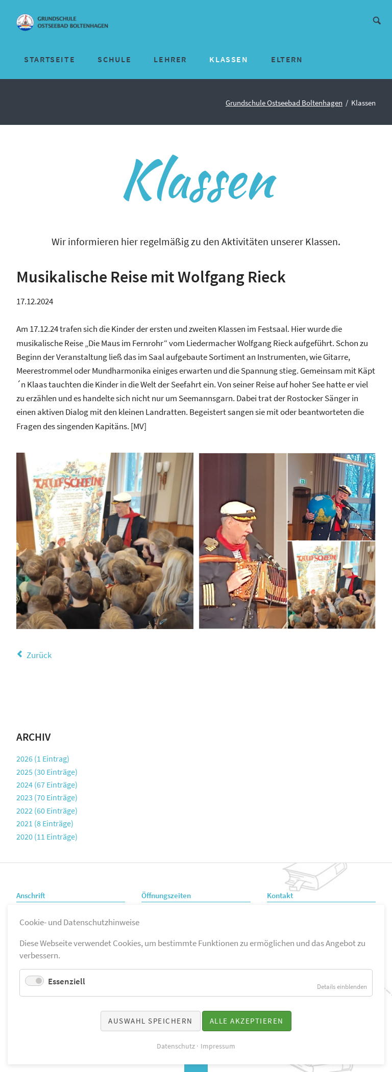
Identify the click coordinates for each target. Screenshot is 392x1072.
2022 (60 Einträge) (47, 810)
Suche (377, 19)
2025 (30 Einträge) (47, 772)
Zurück (39, 655)
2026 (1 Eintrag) (42, 758)
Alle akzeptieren (247, 1021)
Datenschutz (176, 1046)
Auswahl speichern (150, 1021)
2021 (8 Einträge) (45, 823)
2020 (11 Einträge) (47, 836)
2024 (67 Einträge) (47, 784)
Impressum (218, 1046)
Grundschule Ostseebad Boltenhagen (284, 103)
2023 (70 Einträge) (47, 797)
